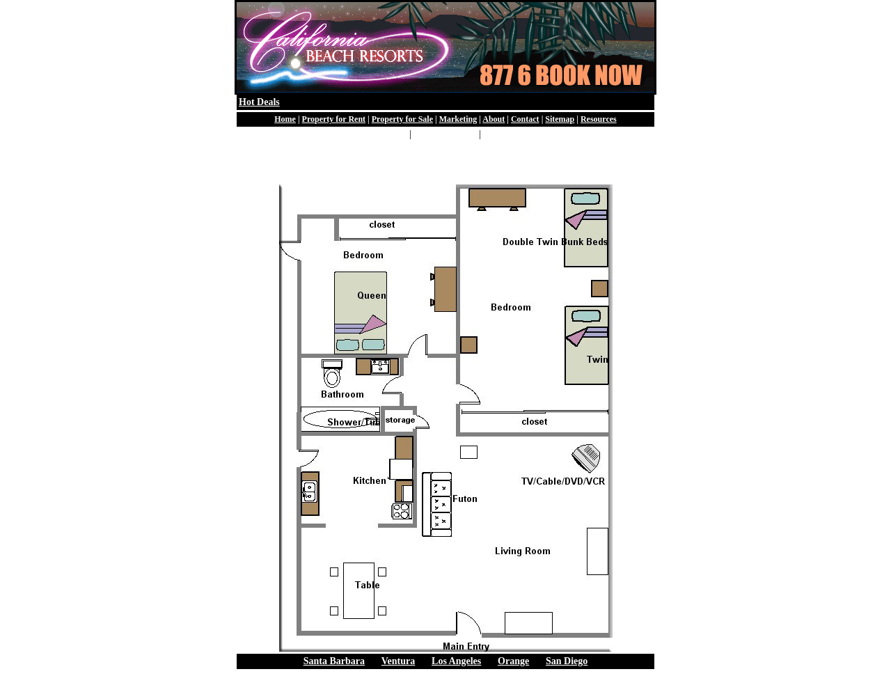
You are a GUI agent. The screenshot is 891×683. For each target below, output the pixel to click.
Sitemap (559, 119)
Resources (599, 119)
